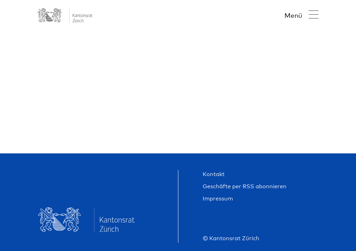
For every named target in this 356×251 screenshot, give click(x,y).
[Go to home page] (65, 20)
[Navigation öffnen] (301, 15)
